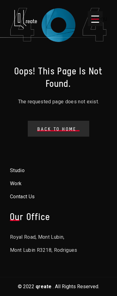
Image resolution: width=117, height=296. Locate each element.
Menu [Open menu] (97, 18)
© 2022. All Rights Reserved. (58, 286)
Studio (17, 170)
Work (16, 183)
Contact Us (22, 197)
